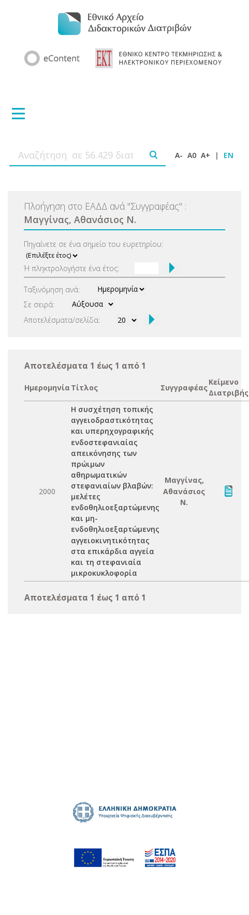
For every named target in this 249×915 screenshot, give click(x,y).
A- (179, 155)
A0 (191, 155)
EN (228, 155)
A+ (205, 155)
